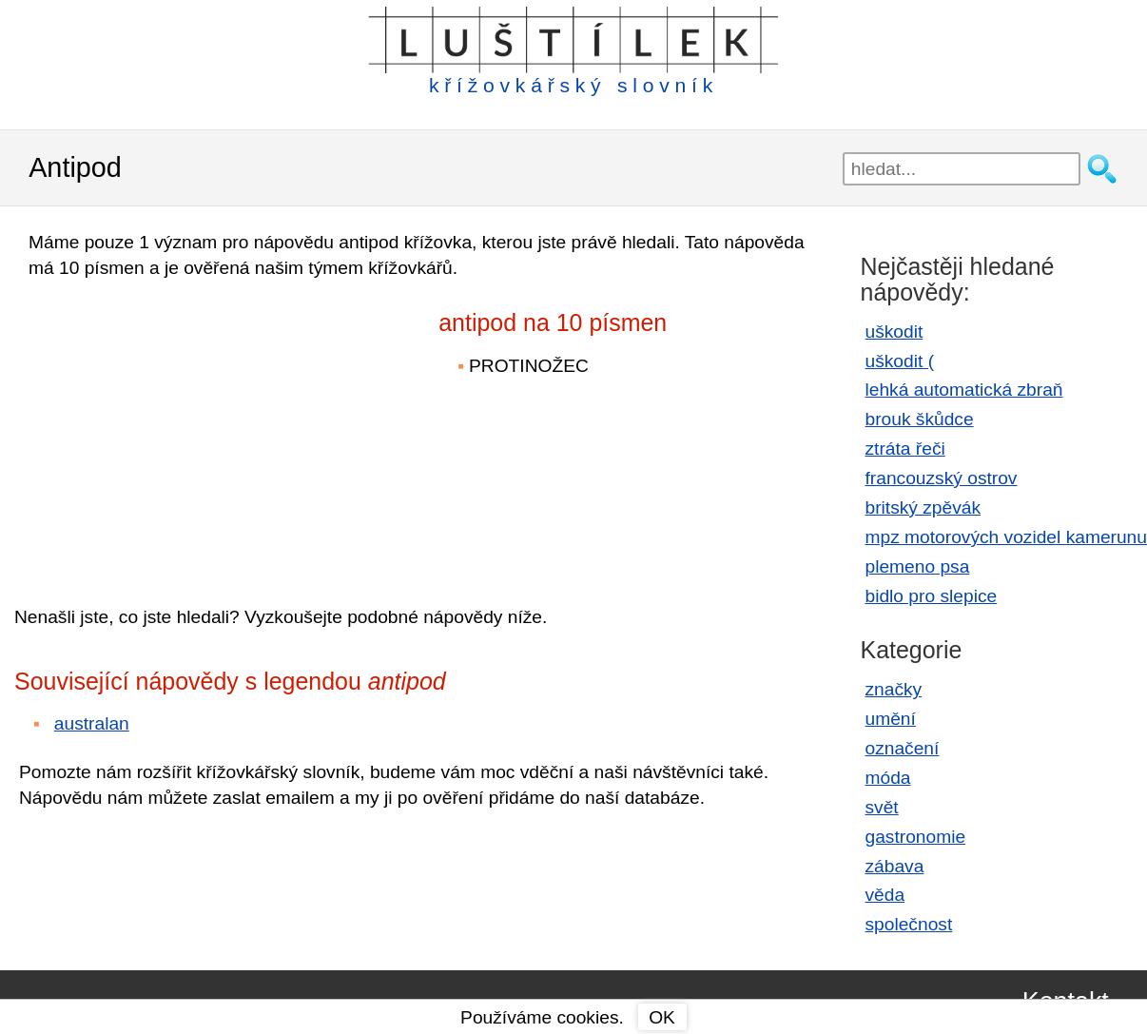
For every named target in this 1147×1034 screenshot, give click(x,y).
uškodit (894, 331)
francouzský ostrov (941, 478)
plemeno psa (917, 566)
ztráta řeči (905, 448)
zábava (894, 866)
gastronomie (915, 837)
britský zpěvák (923, 507)
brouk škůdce (919, 419)
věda (885, 895)
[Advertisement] (180, 429)
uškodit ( (900, 361)
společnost (909, 924)
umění (890, 719)
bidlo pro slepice (931, 596)
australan (91, 723)
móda (888, 778)
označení (902, 748)
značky (894, 689)
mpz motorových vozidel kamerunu (1006, 537)
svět (882, 807)
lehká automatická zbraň (964, 390)
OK (662, 1017)
